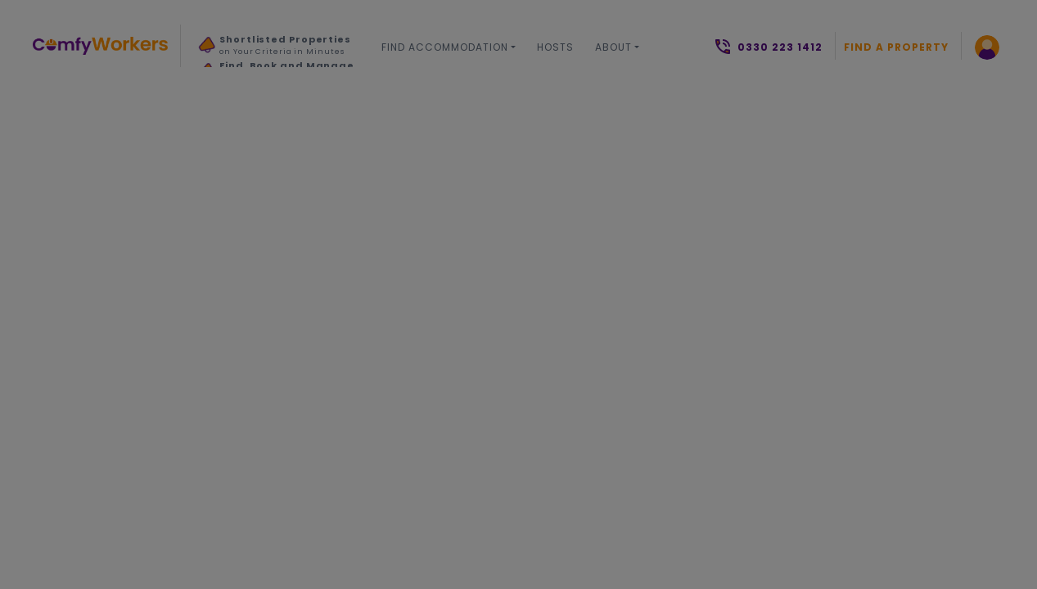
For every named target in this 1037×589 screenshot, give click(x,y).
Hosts (555, 47)
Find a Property (896, 47)
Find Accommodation (444, 47)
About (613, 47)
